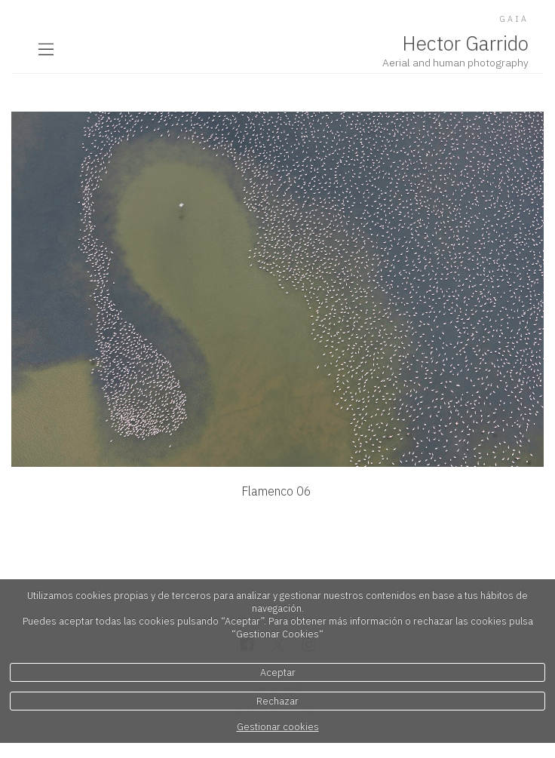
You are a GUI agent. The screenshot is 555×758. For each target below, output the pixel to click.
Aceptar (278, 672)
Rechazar (277, 701)
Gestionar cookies (278, 726)
